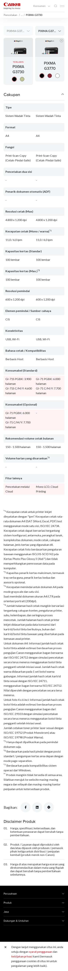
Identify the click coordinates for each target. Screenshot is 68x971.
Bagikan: (11, 807)
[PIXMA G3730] (18, 61)
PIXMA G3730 (18, 69)
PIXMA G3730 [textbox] (16, 31)
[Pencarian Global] (55, 6)
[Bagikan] (25, 807)
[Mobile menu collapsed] (62, 6)
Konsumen (39, 6)
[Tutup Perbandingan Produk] (61, 40)
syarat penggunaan (40, 951)
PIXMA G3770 (49, 69)
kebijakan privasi (21, 956)
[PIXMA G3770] (50, 61)
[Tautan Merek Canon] (12, 6)
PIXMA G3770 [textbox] (47, 31)
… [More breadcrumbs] (22, 15)
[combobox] (18, 31)
